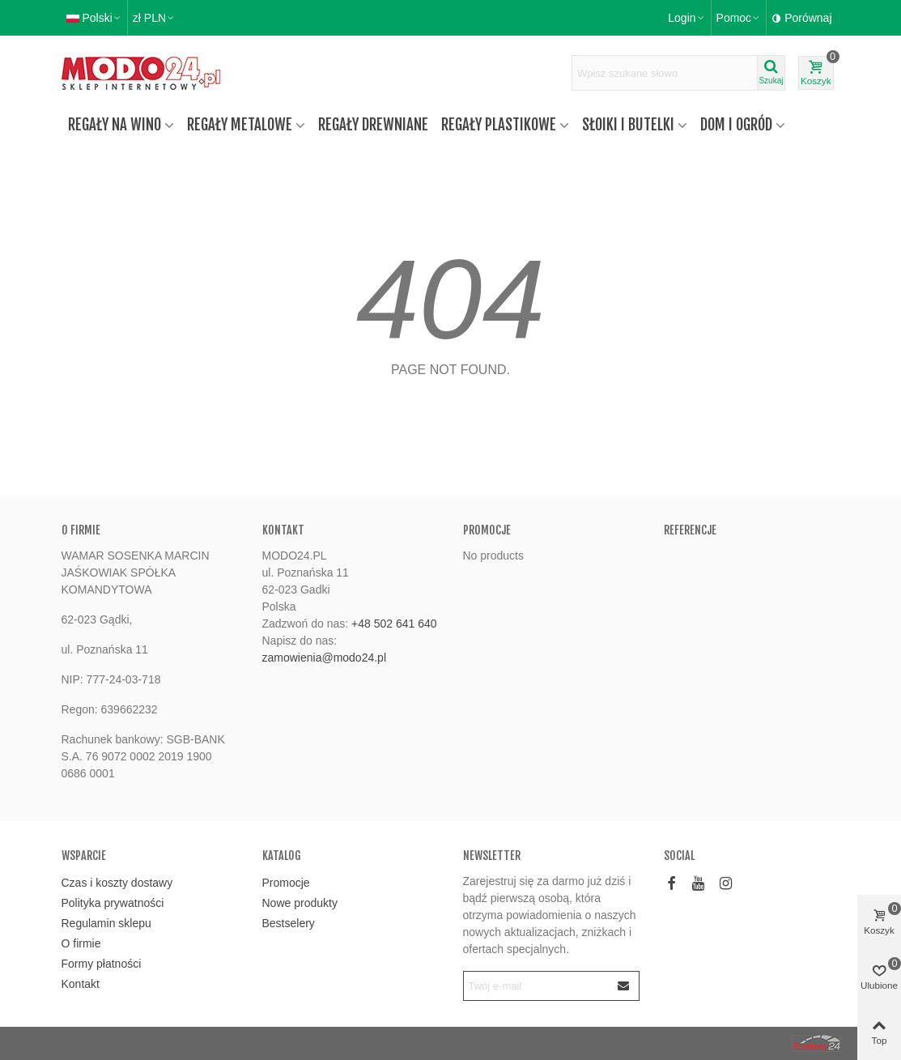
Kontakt (81, 983)
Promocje (487, 530)
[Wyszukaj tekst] (664, 73)
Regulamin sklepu (106, 923)
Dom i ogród (736, 124)
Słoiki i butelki (628, 124)
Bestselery (288, 923)
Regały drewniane (373, 124)
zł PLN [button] (154, 17)
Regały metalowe (239, 124)
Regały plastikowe (498, 124)
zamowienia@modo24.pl (324, 657)
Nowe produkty (300, 902)
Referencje (690, 530)
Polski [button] (94, 17)
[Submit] (624, 986)
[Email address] (537, 986)
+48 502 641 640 (394, 623)
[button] (739, 18)
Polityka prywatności (113, 902)
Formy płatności (102, 963)
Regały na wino (114, 124)
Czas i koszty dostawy (117, 882)
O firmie (81, 943)
